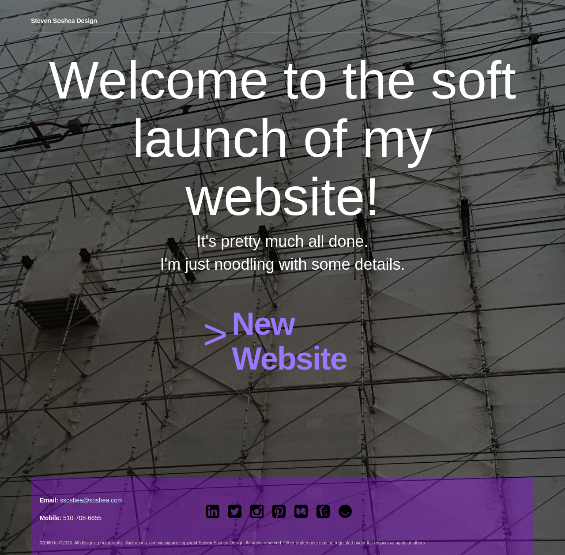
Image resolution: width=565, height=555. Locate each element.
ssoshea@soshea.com (91, 500)
